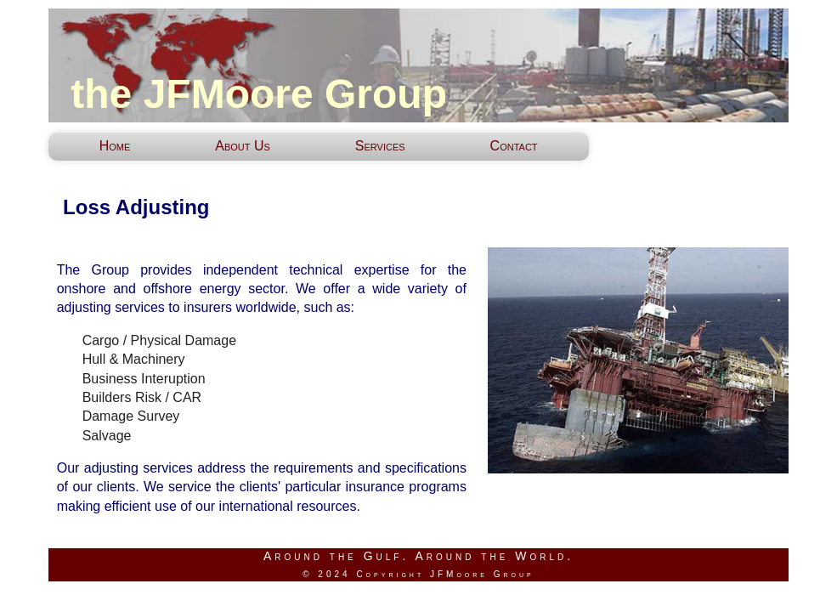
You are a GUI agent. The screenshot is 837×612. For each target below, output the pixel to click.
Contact (514, 146)
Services (380, 146)
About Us (242, 146)
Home (115, 146)
